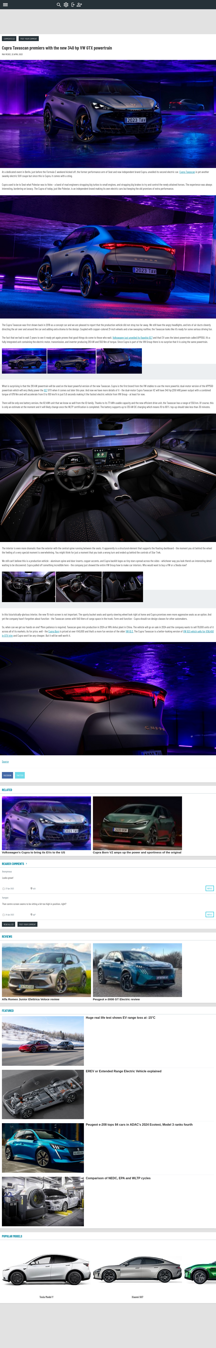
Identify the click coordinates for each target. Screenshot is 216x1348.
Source (5, 761)
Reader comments (15, 864)
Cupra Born (53, 631)
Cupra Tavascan (187, 172)
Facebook (7, 775)
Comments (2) (9, 38)
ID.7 (45, 390)
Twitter (20, 775)
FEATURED (8, 1010)
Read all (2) (8, 924)
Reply (209, 888)
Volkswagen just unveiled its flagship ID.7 (132, 337)
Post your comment (28, 38)
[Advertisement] (108, 21)
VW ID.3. (129, 631)
